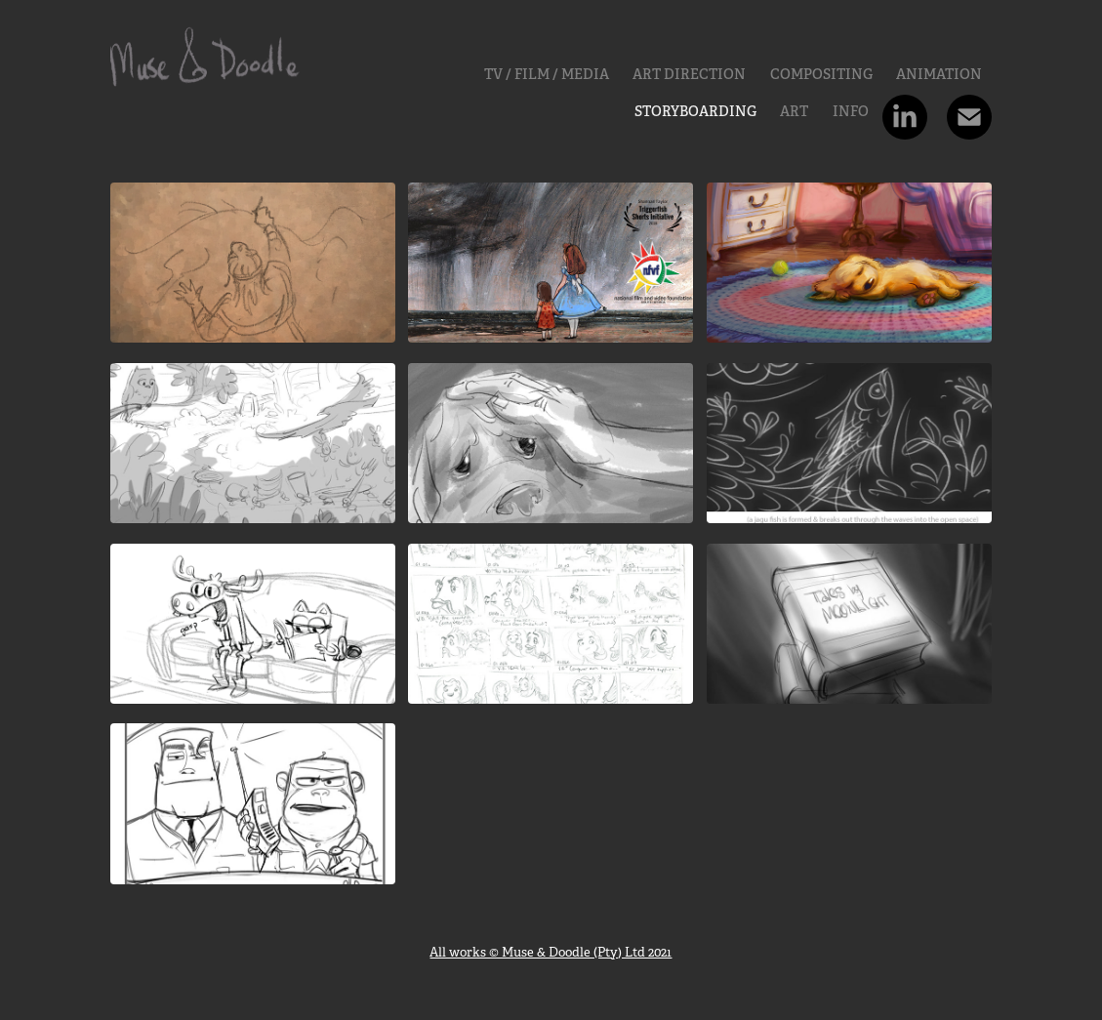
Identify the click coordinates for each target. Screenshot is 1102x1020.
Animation (939, 74)
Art (794, 111)
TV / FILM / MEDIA (546, 74)
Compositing (821, 74)
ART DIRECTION (689, 74)
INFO (851, 111)
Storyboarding (695, 111)
